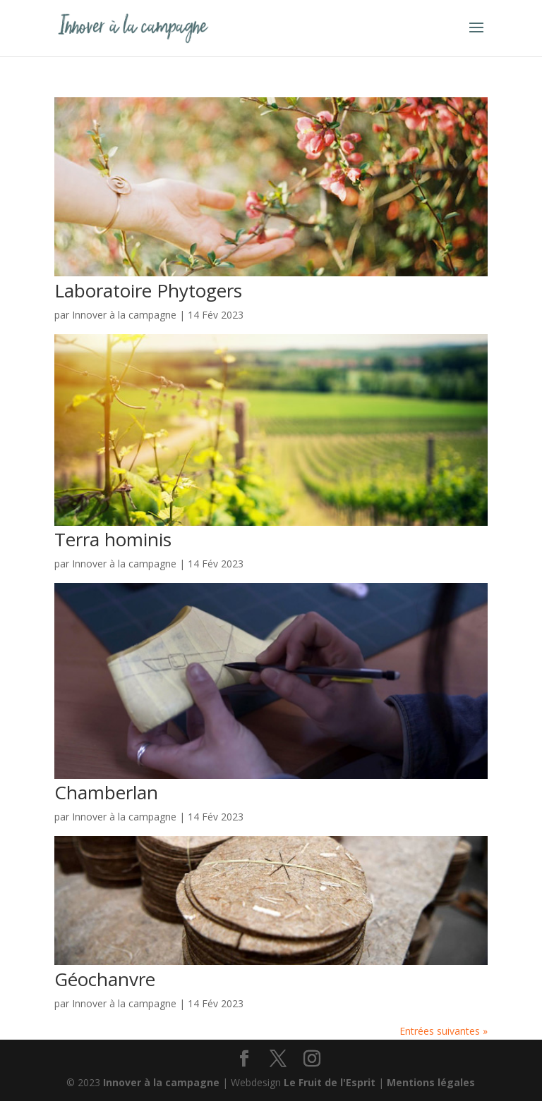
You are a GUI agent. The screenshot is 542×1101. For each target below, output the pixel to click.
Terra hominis (112, 539)
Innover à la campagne (124, 314)
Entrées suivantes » (443, 1031)
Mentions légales (431, 1082)
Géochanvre (104, 979)
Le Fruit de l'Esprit (329, 1082)
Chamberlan (106, 792)
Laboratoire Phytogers (148, 290)
